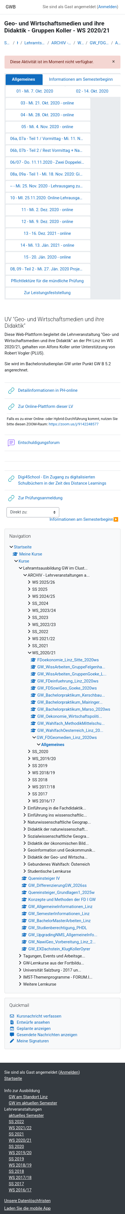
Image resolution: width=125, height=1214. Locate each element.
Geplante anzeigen (30, 1028)
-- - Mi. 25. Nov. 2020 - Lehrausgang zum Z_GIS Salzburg (50, 186)
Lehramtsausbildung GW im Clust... (34, 42)
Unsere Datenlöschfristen (27, 1200)
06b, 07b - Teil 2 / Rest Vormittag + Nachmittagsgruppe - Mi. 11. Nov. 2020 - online (50, 150)
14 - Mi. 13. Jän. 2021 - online (47, 245)
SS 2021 (16, 1134)
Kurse (17, 42)
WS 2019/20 (20, 1152)
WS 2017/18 (20, 1177)
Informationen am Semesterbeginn (81, 79)
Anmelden (107, 6)
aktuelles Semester (26, 1115)
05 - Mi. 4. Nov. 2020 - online (47, 126)
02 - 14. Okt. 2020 (92, 91)
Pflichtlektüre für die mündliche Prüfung (47, 280)
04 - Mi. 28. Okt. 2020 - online (47, 114)
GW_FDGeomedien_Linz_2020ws (99, 42)
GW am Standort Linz (28, 1096)
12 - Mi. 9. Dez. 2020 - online (47, 221)
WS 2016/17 (20, 1190)
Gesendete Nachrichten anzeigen (43, 1034)
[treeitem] (62, 766)
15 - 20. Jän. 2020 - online (47, 257)
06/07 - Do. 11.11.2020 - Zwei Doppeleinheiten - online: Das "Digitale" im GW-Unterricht (50, 162)
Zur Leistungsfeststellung (47, 292)
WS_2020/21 (81, 42)
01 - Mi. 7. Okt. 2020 (34, 91)
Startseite (7, 42)
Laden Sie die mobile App (27, 1208)
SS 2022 (16, 1121)
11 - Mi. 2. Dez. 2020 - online (47, 209)
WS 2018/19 (20, 1165)
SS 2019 (16, 1158)
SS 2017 (16, 1183)
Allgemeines (118, 42)
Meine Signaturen (29, 1041)
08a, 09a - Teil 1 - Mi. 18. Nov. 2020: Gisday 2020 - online (50, 174)
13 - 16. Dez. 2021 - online (47, 233)
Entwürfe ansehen (29, 1022)
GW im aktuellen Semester (33, 1103)
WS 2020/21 (20, 1140)
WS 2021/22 (20, 1127)
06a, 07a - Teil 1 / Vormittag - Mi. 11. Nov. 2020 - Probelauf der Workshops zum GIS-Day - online (50, 138)
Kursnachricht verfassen (35, 1016)
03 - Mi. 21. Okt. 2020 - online (47, 103)
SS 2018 (16, 1171)
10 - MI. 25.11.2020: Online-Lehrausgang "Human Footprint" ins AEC (50, 197)
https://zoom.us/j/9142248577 (73, 424)
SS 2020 (16, 1146)
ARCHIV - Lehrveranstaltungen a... (61, 42)
